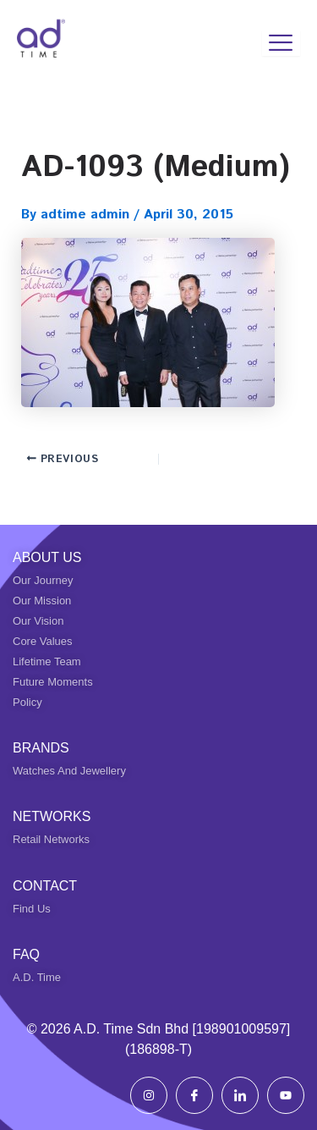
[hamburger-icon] (281, 43)
